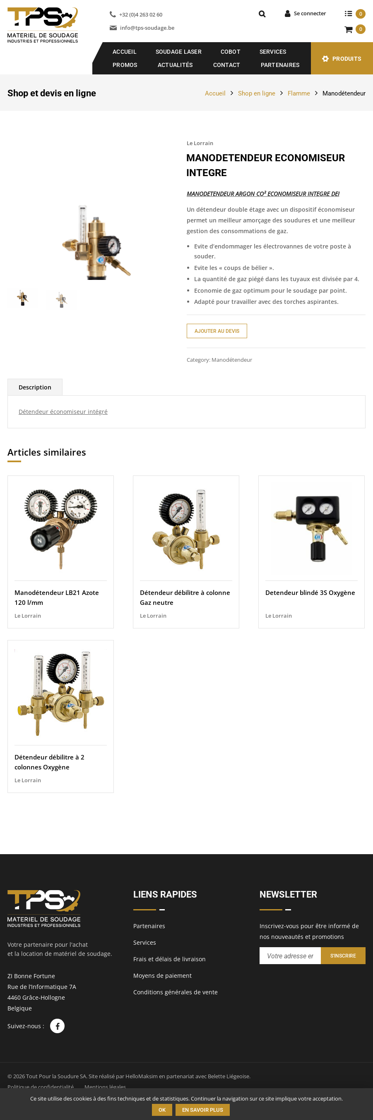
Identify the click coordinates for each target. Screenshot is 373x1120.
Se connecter (310, 13)
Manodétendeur (344, 93)
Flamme (299, 93)
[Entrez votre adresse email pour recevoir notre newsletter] (290, 955)
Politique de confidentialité (40, 1087)
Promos (125, 65)
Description (35, 419)
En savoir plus (202, 1110)
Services (273, 51)
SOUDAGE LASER (179, 51)
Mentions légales (105, 1087)
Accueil (125, 51)
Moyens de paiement (162, 975)
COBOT (231, 51)
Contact (227, 65)
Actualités (175, 65)
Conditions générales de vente (175, 992)
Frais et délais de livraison (169, 959)
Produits (346, 58)
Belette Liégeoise (228, 1076)
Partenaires (280, 65)
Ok (162, 1110)
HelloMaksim (141, 1076)
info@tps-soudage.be (147, 27)
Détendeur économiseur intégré (63, 444)
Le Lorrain (200, 143)
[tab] (35, 419)
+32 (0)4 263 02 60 (140, 14)
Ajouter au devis (217, 331)
